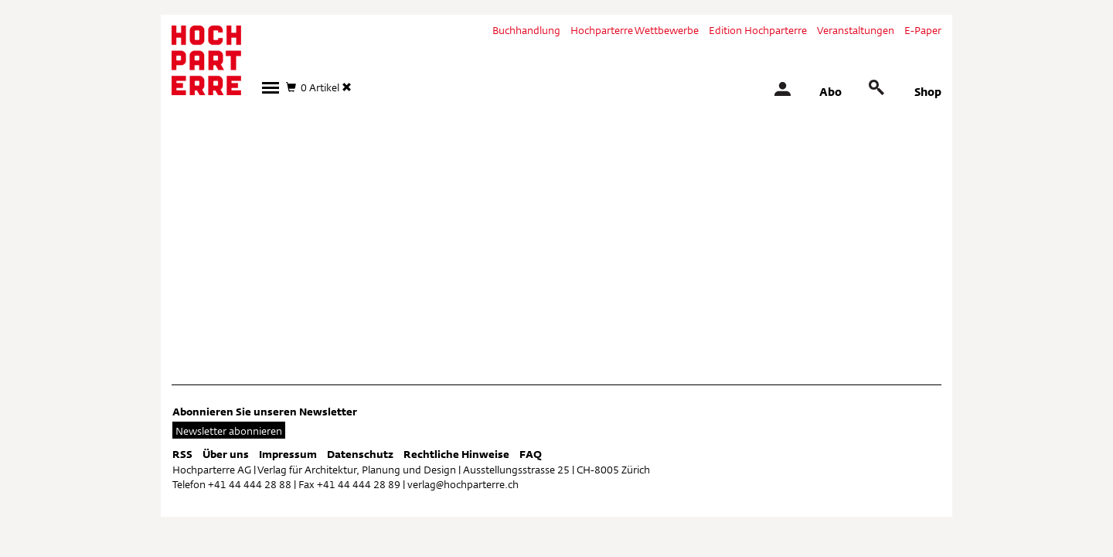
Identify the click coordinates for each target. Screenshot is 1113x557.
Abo (830, 91)
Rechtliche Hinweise (456, 454)
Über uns (226, 454)
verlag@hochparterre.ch (463, 484)
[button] (270, 87)
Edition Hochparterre (758, 30)
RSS (182, 454)
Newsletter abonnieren (228, 431)
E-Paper (922, 30)
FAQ (530, 454)
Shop (927, 91)
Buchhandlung (526, 30)
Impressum (288, 454)
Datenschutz (360, 454)
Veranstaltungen (855, 30)
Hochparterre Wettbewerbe (634, 30)
